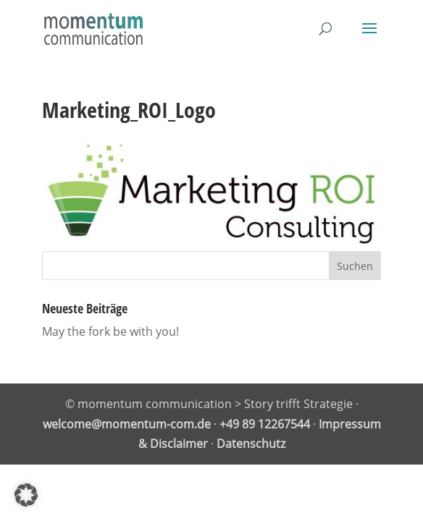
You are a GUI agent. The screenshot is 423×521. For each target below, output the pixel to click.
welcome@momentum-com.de (127, 424)
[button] (26, 495)
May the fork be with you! (110, 331)
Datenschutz (251, 444)
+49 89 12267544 (264, 424)
